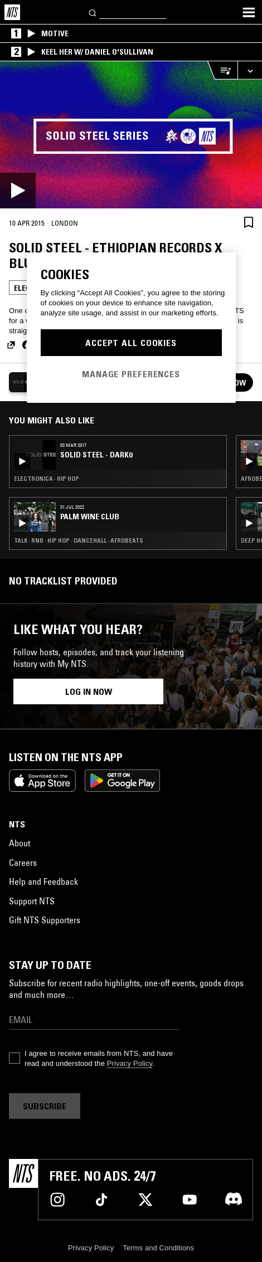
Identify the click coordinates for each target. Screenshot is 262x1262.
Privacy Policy (129, 1063)
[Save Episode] (248, 222)
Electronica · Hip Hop (46, 479)
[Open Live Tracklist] (222, 70)
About (19, 843)
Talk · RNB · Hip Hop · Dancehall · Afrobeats (78, 540)
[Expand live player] (249, 70)
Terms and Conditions (158, 1248)
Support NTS (32, 901)
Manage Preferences (131, 373)
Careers (23, 862)
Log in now (88, 691)
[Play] (131, 134)
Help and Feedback (43, 881)
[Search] (93, 12)
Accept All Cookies (131, 342)
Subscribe (44, 1106)
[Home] (12, 12)
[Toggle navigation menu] (249, 12)
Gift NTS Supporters (44, 919)
